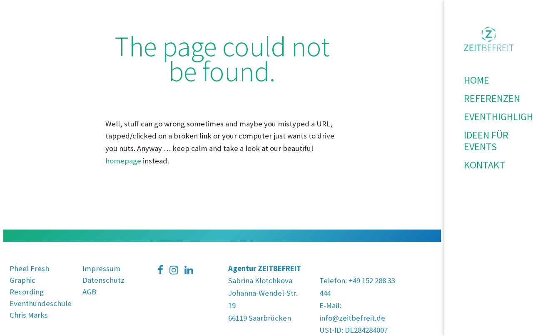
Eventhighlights (488, 116)
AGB (89, 291)
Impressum (101, 268)
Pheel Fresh (29, 268)
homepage (123, 161)
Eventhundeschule (41, 303)
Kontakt (484, 164)
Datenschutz (103, 280)
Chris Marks (29, 315)
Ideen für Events (486, 140)
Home (476, 80)
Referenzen (488, 98)
